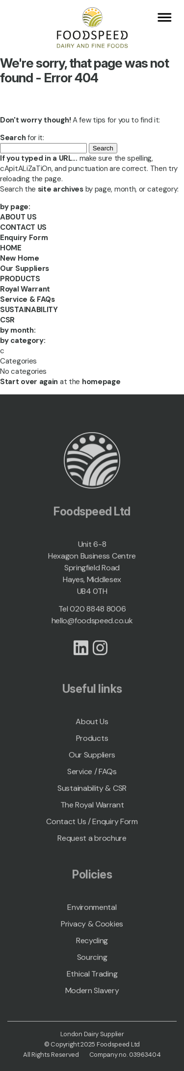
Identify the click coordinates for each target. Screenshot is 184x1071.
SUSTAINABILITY (29, 310)
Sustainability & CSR (92, 791)
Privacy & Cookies (92, 927)
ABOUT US (18, 217)
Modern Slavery (92, 993)
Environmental (91, 910)
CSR (7, 320)
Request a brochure (92, 841)
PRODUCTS (20, 279)
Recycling (92, 943)
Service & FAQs (27, 299)
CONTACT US (23, 227)
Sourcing (92, 960)
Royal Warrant (25, 289)
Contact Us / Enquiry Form (92, 824)
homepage (101, 382)
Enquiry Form (24, 238)
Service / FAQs (92, 774)
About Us (92, 724)
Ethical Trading (92, 977)
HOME (11, 248)
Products (92, 741)
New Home (19, 258)
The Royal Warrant (92, 808)
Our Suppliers (24, 268)
